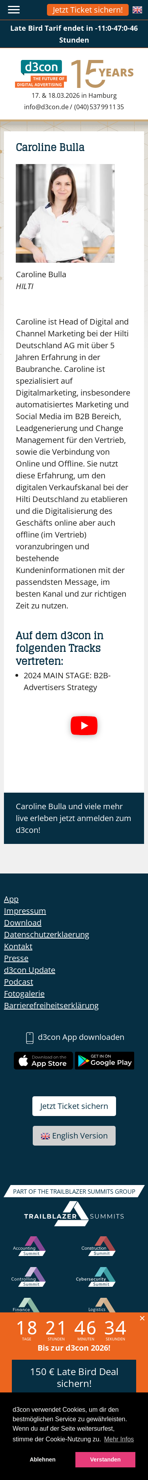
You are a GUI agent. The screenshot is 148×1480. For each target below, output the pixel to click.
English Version (74, 1135)
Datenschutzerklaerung (46, 934)
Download (22, 922)
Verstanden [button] (105, 1459)
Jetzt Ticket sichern (74, 1106)
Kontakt (18, 946)
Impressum (25, 910)
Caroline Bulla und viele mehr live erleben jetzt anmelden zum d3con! (73, 818)
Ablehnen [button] (43, 1459)
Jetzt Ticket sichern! (88, 9)
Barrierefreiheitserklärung (51, 1005)
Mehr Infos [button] (119, 1439)
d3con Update (29, 970)
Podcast (18, 981)
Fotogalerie (24, 993)
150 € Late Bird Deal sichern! (74, 1377)
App (11, 899)
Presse (16, 958)
